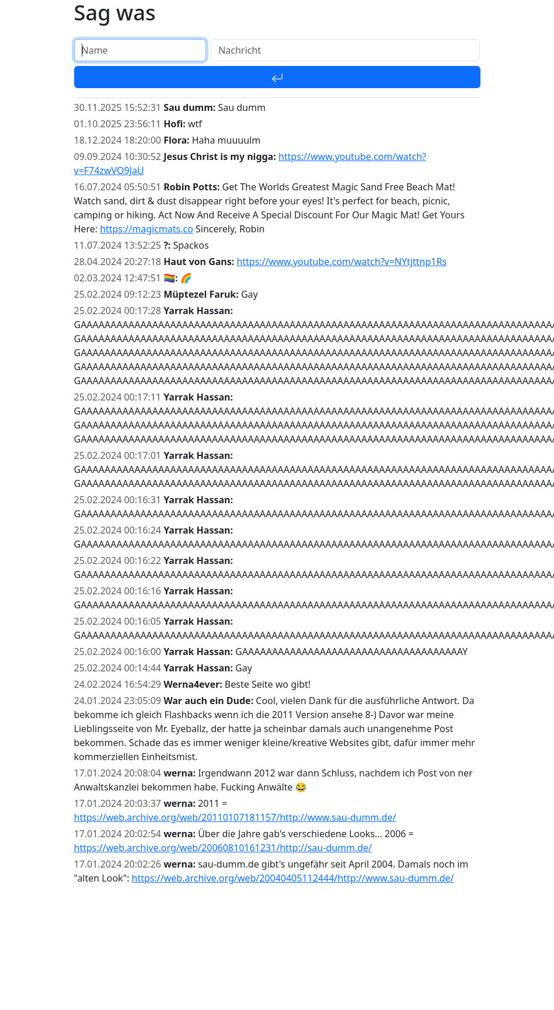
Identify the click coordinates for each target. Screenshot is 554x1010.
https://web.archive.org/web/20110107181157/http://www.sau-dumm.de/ (235, 817)
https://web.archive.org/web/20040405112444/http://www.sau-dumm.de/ (293, 878)
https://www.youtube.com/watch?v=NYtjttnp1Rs (341, 261)
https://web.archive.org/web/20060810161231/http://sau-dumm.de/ (223, 847)
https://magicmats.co (146, 228)
